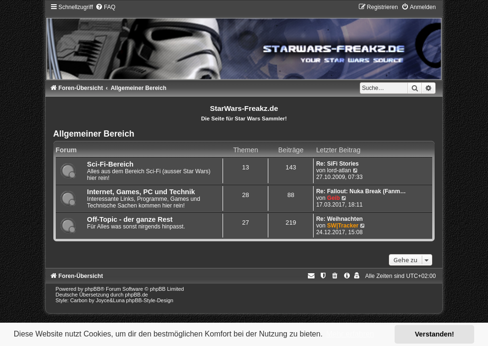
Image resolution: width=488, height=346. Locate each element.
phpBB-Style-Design (149, 300)
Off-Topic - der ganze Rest (130, 219)
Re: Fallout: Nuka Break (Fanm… (361, 191)
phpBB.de (136, 294)
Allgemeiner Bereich (93, 133)
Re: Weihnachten (339, 219)
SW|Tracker (342, 225)
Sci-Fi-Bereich (110, 164)
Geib (333, 198)
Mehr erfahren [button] (350, 334)
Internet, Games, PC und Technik (141, 192)
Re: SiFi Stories (337, 163)
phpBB (93, 289)
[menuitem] (105, 7)
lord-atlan (339, 170)
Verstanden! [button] (434, 334)
